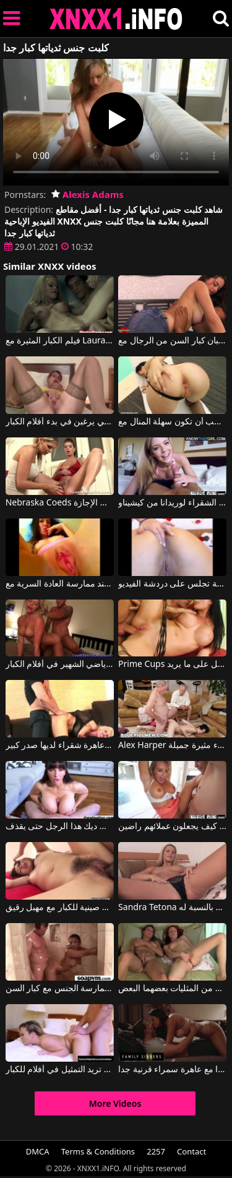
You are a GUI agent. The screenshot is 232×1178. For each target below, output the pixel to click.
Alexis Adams (87, 194)
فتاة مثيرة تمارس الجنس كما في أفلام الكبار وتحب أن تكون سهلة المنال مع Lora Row (172, 422)
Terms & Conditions (98, 1151)
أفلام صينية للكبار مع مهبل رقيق (60, 908)
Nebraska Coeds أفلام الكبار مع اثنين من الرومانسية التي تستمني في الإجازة (60, 503)
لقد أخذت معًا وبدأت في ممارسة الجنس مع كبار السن (60, 989)
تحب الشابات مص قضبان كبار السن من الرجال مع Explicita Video (172, 341)
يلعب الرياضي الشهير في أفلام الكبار (60, 664)
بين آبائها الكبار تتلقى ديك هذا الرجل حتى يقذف (60, 827)
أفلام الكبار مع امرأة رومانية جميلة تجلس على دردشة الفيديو (172, 584)
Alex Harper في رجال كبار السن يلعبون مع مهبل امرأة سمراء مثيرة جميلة (172, 745)
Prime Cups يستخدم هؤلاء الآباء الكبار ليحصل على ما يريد (172, 664)
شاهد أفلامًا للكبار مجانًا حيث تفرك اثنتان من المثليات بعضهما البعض (172, 989)
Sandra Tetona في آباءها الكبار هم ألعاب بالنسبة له (172, 908)
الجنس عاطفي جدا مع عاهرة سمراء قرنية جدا (172, 1070)
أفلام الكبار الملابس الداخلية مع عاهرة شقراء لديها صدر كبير (60, 745)
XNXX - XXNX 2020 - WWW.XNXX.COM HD (116, 19)
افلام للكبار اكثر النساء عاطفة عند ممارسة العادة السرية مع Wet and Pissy (60, 584)
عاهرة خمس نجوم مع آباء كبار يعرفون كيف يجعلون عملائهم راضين (172, 827)
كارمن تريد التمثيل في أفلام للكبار (60, 1070)
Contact (191, 1151)
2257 (156, 1151)
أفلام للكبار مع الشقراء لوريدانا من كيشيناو (172, 503)
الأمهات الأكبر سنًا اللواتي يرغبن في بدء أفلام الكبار (60, 422)
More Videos (115, 1103)
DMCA (37, 1151)
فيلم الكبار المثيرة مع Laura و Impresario (60, 341)
